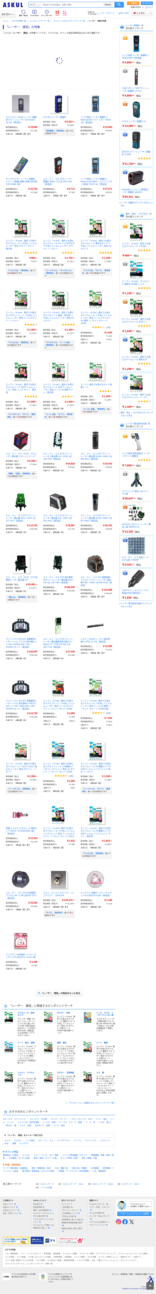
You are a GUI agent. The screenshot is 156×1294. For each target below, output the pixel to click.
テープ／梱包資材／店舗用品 (15, 1168)
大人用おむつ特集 (54, 1260)
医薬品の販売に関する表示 (71, 1230)
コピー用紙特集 (11, 1254)
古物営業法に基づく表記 (72, 1220)
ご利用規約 (66, 1207)
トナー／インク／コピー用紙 (46, 1155)
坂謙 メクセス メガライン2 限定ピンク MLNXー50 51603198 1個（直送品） (21, 831)
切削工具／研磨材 (79, 1168)
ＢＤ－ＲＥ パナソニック (14, 1119)
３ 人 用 (90, 1122)
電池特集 (56, 1254)
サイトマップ (66, 1204)
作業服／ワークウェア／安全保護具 (73, 1171)
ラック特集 (21, 1257)
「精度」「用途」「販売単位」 (19, 474)
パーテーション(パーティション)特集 (132, 1254)
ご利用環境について (70, 1213)
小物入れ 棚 (10, 1125)
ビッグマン (24, 1143)
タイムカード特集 (70, 1254)
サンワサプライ (63, 1140)
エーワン (77, 1140)
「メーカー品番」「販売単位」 (94, 409)
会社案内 (37, 1204)
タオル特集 (91, 1257)
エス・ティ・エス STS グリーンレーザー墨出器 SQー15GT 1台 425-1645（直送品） (58, 518)
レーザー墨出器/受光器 (136, 423)
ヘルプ (150, 7)
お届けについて (10, 1207)
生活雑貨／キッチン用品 (19, 1158)
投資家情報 (38, 1207)
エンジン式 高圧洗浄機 (28, 1122)
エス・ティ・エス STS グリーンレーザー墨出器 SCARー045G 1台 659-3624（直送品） (96, 456)
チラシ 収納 (25, 1125)
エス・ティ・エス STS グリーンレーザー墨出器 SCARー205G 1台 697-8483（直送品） (96, 518)
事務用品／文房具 (10, 1155)
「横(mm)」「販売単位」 (17, 597)
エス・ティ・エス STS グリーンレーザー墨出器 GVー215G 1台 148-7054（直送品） (58, 456)
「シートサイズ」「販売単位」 (19, 789)
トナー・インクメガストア (30, 1254)
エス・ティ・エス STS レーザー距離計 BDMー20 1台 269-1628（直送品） (58, 181)
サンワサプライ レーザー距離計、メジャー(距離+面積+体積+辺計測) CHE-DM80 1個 (21, 181)
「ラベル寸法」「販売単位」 (18, 271)
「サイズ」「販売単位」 (54, 913)
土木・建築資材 (99, 1171)
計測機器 (95, 1168)
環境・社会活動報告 (42, 1210)
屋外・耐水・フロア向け (137, 214)
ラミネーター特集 (86, 1254)
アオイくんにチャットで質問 (134, 1213)
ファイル (26, 1155)
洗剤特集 (68, 1257)
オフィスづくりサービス (14, 1264)
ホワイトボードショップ (105, 1254)
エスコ (7, 1140)
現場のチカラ (125, 1257)
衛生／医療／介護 (89, 1158)
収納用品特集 (69, 1260)
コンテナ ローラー (59, 1119)
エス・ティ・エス (45, 1140)
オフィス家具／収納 (69, 1158)
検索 (119, 5)
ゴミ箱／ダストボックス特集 (39, 1257)
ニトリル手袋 (46, 1187)
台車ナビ (137, 1257)
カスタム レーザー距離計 (54, 117)
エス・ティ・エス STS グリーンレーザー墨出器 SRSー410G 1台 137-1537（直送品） (21, 518)
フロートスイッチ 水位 (81, 1119)
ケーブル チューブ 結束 (70, 1122)
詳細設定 (107, 5)
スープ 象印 (59, 1125)
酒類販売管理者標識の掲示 (71, 1224)
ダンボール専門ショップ (108, 1257)
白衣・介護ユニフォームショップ (105, 1260)
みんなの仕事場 (96, 1213)
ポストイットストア (128, 1260)
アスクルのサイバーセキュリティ (43, 1220)
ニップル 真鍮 (49, 1122)
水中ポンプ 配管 (42, 1125)
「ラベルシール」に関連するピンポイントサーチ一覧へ (91, 1103)
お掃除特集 (57, 1257)
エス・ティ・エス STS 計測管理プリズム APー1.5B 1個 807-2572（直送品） (21, 895)
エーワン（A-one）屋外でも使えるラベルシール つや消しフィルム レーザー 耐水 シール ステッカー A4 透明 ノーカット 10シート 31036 (96, 317)
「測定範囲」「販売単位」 (55, 131)
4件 (108, 327)
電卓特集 (47, 1254)
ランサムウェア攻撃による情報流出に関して (43, 1226)
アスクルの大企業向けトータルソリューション (99, 1223)
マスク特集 (40, 1260)
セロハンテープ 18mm (103, 1184)
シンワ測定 (30, 1140)
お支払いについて (11, 1210)
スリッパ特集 (79, 1257)
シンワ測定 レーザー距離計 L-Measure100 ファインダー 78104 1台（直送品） (96, 120)
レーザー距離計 (133, 25)
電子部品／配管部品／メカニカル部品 (38, 1171)
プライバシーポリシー (71, 1210)
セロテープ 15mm (130, 1184)
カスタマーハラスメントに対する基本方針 (43, 1214)
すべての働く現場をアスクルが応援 (19, 1260)
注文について (9, 1204)
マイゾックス (91, 1140)
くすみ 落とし (105, 1122)
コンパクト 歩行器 (38, 1119)
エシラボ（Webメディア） (99, 1217)
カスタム (17, 1140)
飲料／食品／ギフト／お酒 (45, 1158)
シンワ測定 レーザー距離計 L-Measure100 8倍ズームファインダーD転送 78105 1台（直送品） (96, 181)
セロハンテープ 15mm (73, 1184)
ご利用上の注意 (68, 1216)
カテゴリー (8, 14)
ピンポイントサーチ (35, 1264)
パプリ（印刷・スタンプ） (99, 1208)
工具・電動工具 (61, 1168)
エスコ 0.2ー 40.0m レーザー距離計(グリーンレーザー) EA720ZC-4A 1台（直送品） (21, 120)
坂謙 (14, 1143)
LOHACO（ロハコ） (98, 1204)
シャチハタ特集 (83, 1260)
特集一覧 (48, 1264)
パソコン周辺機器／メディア (74, 1155)
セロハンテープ (47, 1184)
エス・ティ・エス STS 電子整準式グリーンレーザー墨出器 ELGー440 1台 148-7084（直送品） (58, 580)
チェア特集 (9, 1257)
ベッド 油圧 (101, 1119)
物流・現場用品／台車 (41, 1168)
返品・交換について (12, 1213)
